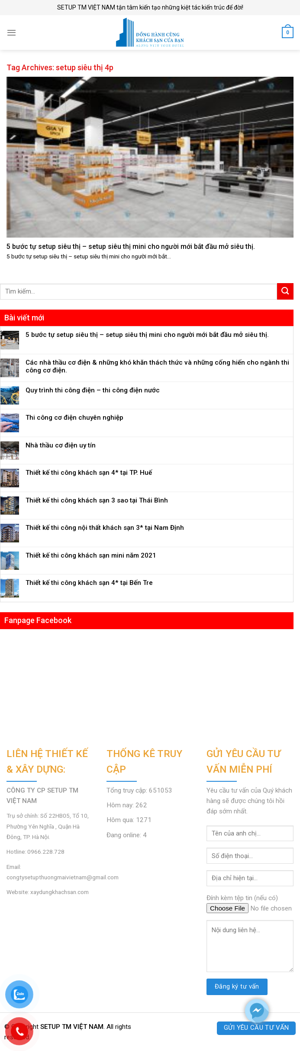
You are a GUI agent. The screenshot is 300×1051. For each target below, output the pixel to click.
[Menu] (11, 32)
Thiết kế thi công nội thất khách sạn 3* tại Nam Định (105, 528)
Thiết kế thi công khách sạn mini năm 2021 (91, 555)
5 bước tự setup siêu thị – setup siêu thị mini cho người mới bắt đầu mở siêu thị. (147, 335)
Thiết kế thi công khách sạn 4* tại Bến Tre (89, 583)
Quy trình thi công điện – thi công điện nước (93, 390)
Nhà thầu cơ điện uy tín (61, 445)
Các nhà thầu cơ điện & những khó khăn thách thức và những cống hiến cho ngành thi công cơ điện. (157, 366)
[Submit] (285, 291)
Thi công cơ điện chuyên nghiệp (74, 417)
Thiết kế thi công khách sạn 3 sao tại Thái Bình (97, 500)
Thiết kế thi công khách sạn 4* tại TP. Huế (89, 473)
